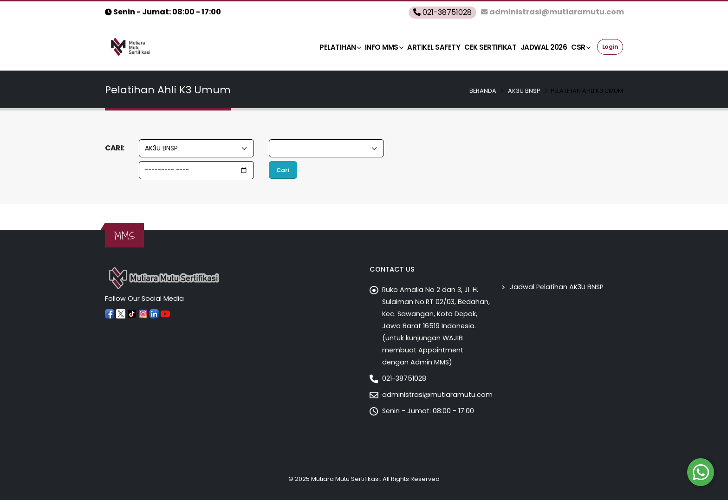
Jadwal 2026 (543, 47)
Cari (283, 170)
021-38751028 (404, 378)
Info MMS (384, 47)
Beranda (482, 91)
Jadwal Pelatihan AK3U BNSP (557, 287)
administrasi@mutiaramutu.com (437, 394)
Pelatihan (340, 47)
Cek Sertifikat (490, 47)
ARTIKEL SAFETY (433, 47)
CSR (580, 47)
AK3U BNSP (524, 91)
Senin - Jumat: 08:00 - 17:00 (428, 411)
